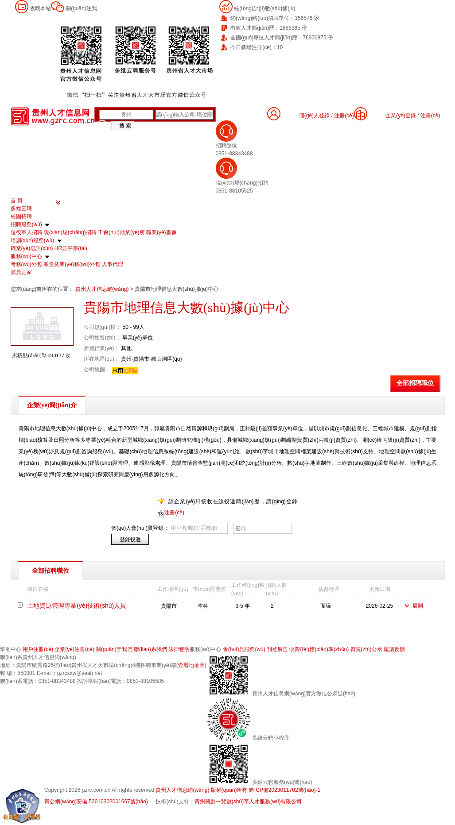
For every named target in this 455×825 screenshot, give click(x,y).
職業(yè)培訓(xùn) (32, 248)
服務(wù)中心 (26, 256)
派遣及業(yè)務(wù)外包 (71, 264)
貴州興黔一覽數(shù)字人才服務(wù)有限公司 (248, 801)
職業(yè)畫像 (161, 232)
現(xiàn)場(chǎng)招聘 (70, 232)
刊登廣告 (277, 649)
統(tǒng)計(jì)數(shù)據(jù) (264, 8)
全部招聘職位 (415, 383)
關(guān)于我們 (114, 649)
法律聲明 (179, 649)
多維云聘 (21, 208)
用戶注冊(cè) (38, 649)
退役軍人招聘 (27, 232)
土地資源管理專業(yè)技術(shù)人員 (76, 605)
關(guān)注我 (81, 8)
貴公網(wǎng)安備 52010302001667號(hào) (96, 801)
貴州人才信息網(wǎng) (102, 289)
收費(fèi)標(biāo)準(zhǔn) (319, 649)
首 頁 (17, 200)
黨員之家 (21, 272)
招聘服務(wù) (26, 224)
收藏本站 (40, 8)
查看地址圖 (191, 665)
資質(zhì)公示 (366, 649)
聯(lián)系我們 (150, 649)
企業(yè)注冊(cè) (74, 649)
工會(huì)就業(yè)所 (121, 232)
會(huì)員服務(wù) (244, 649)
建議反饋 (394, 649)
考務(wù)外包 (26, 264)
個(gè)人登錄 (314, 115)
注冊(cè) (430, 115)
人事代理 (112, 264)
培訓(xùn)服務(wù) (32, 240)
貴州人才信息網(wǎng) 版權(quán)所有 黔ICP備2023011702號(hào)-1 (238, 790)
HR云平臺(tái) (70, 248)
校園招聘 (21, 216)
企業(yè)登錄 (400, 115)
